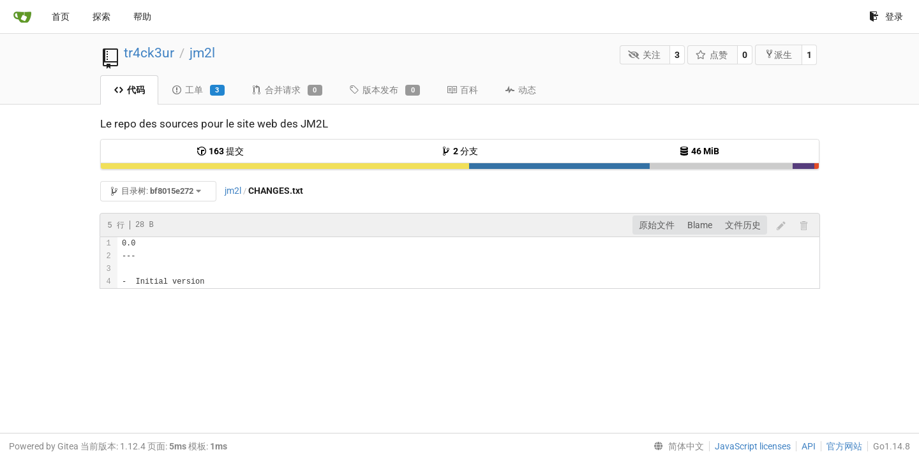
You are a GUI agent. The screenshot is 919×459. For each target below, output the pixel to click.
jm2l (202, 53)
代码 (129, 90)
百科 (462, 90)
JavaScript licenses (753, 446)
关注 (644, 55)
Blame (699, 225)
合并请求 (286, 90)
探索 (101, 16)
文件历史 (743, 225)
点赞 (712, 55)
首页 (61, 16)
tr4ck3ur (149, 53)
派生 (778, 54)
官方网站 (844, 446)
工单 (198, 90)
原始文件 (657, 225)
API (809, 446)
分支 (459, 151)
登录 (886, 16)
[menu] (676, 446)
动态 (520, 90)
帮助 (142, 16)
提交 (220, 151)
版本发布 (384, 90)
